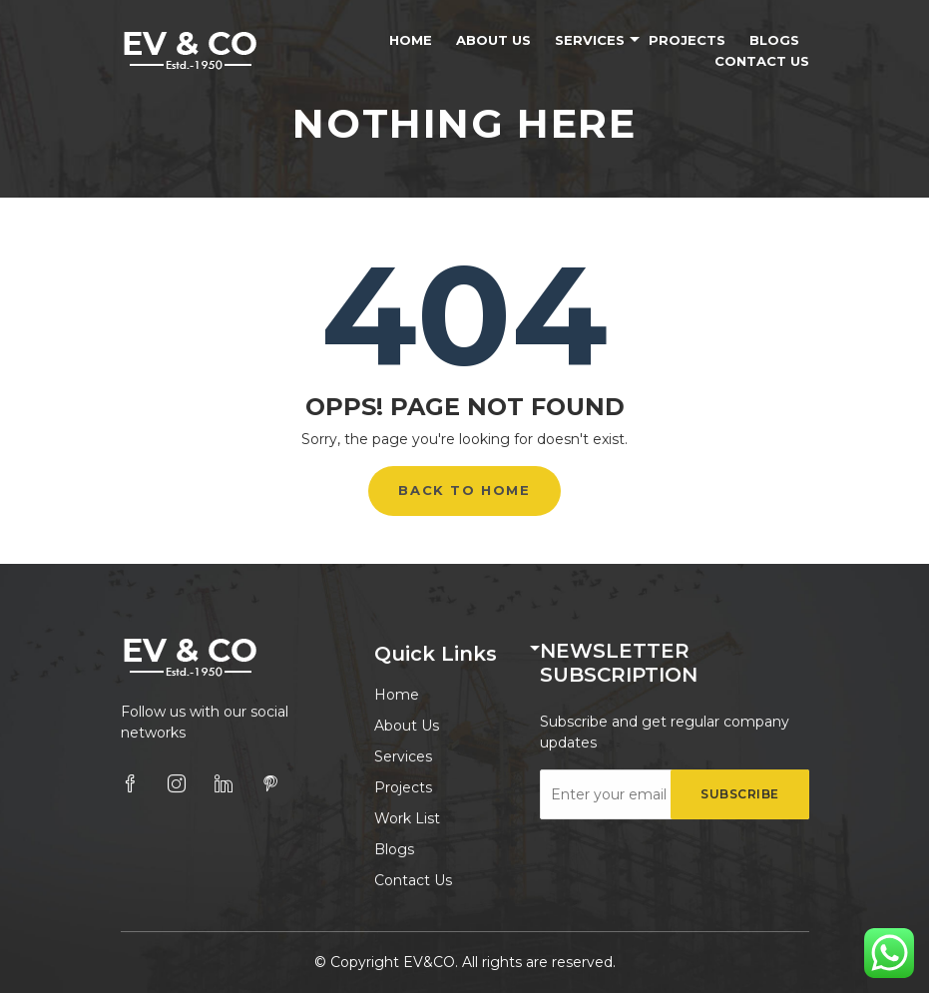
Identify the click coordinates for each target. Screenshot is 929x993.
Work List (407, 819)
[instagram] (177, 784)
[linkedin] (223, 784)
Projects (687, 40)
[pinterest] (270, 784)
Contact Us (761, 61)
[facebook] (130, 784)
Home (410, 40)
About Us (493, 40)
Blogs (774, 40)
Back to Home (464, 490)
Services (590, 40)
